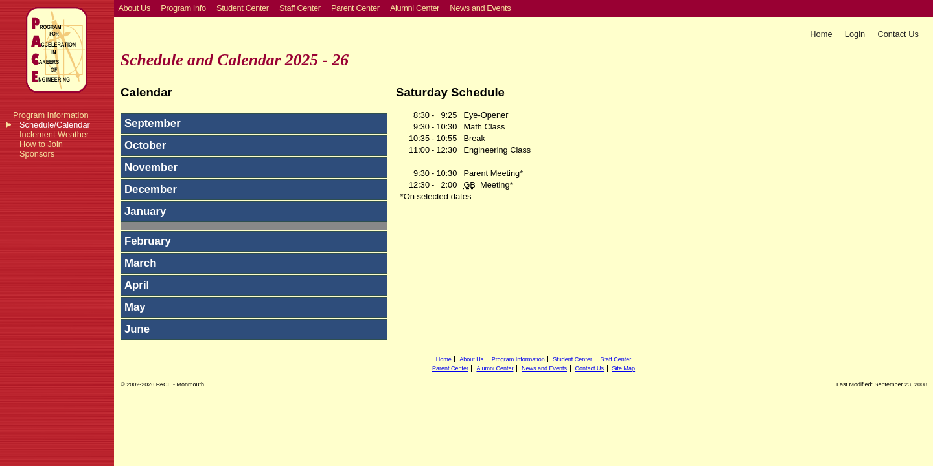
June (137, 329)
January (145, 211)
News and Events (544, 368)
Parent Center (450, 368)
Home (821, 34)
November (151, 167)
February (147, 241)
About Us (471, 359)
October (145, 145)
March (140, 263)
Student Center (572, 359)
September (152, 123)
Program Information (51, 115)
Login (855, 34)
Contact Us (898, 34)
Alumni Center (494, 368)
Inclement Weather (54, 134)
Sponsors (36, 154)
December (150, 189)
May (135, 307)
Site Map (624, 368)
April (136, 285)
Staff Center (615, 359)
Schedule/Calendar (54, 124)
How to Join (41, 144)
